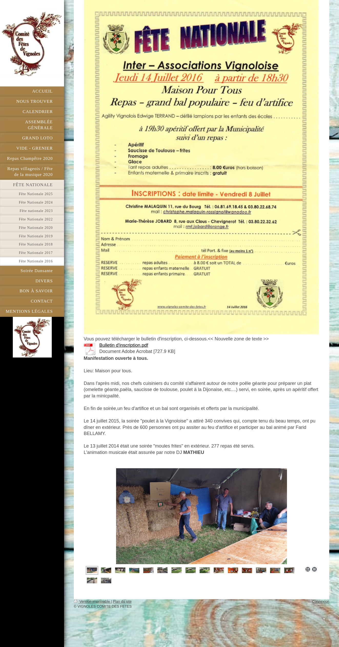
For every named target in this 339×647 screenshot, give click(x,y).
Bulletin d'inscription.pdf (123, 345)
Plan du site (122, 601)
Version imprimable (92, 601)
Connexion (320, 601)
